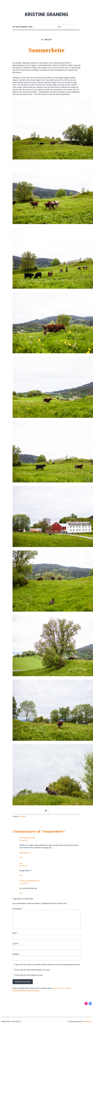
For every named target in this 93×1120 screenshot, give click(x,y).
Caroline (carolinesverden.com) (30, 881)
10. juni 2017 (23, 840)
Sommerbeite (46, 50)
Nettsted (16, 954)
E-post (16, 944)
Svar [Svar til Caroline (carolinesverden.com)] (20, 893)
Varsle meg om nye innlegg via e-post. (29, 975)
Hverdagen (22, 816)
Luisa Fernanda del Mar (27, 838)
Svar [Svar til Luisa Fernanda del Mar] (20, 857)
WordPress (87, 1021)
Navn (15, 933)
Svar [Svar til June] (20, 875)
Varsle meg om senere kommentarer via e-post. (32, 970)
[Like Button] (46, 810)
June (21, 863)
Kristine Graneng (46, 14)
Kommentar (18, 909)
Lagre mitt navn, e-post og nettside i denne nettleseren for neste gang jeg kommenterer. (47, 965)
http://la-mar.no (25, 853)
